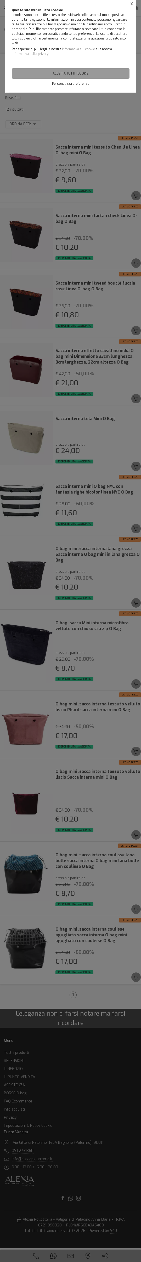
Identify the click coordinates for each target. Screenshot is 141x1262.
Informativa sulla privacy (30, 54)
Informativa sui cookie (78, 49)
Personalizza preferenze (70, 84)
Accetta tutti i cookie (70, 73)
